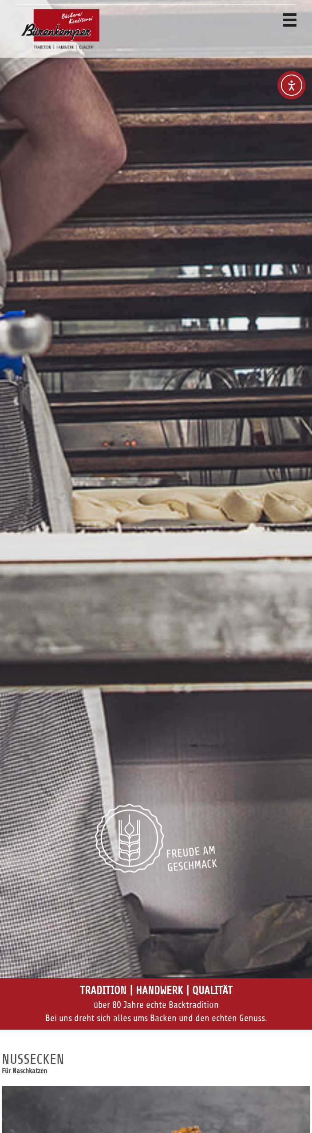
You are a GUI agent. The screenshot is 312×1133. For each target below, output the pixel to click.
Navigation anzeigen (289, 20)
